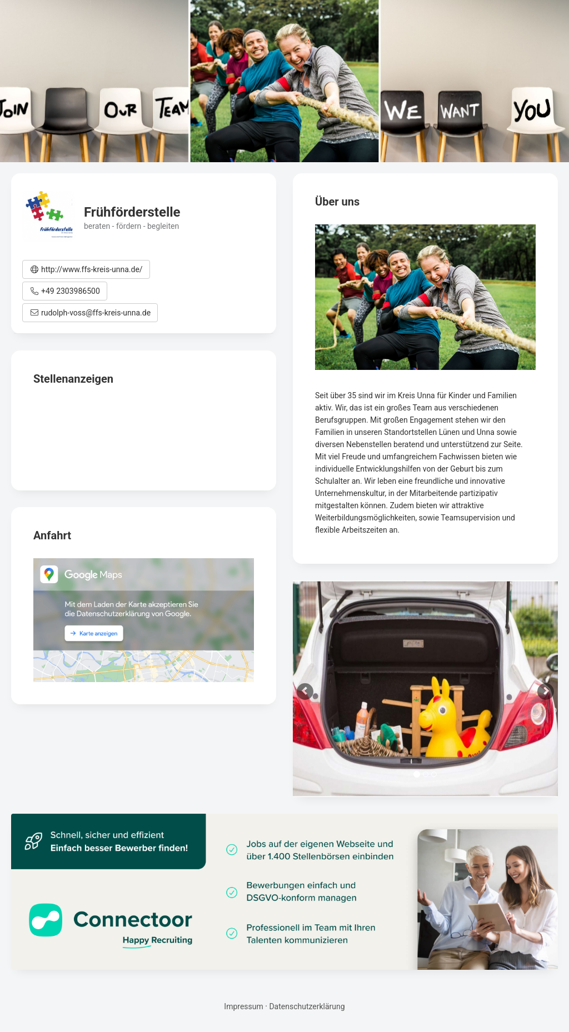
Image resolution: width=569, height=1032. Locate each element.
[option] (425, 688)
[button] (86, 269)
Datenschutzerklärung (307, 1006)
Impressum (243, 1006)
